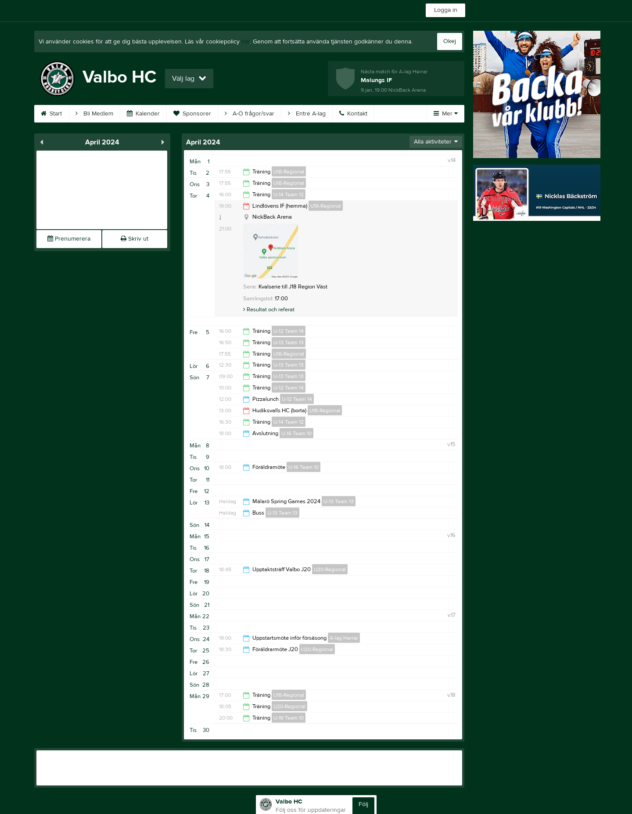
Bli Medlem (94, 114)
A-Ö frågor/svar (249, 114)
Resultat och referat (268, 309)
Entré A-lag (307, 114)
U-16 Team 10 (296, 433)
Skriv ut (134, 239)
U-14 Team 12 (288, 194)
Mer (446, 114)
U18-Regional (288, 171)
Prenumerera (68, 239)
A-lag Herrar (344, 637)
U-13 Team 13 (288, 342)
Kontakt (353, 114)
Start (51, 114)
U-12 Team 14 (288, 331)
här (245, 42)
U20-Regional (330, 569)
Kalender (143, 114)
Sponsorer (192, 114)
